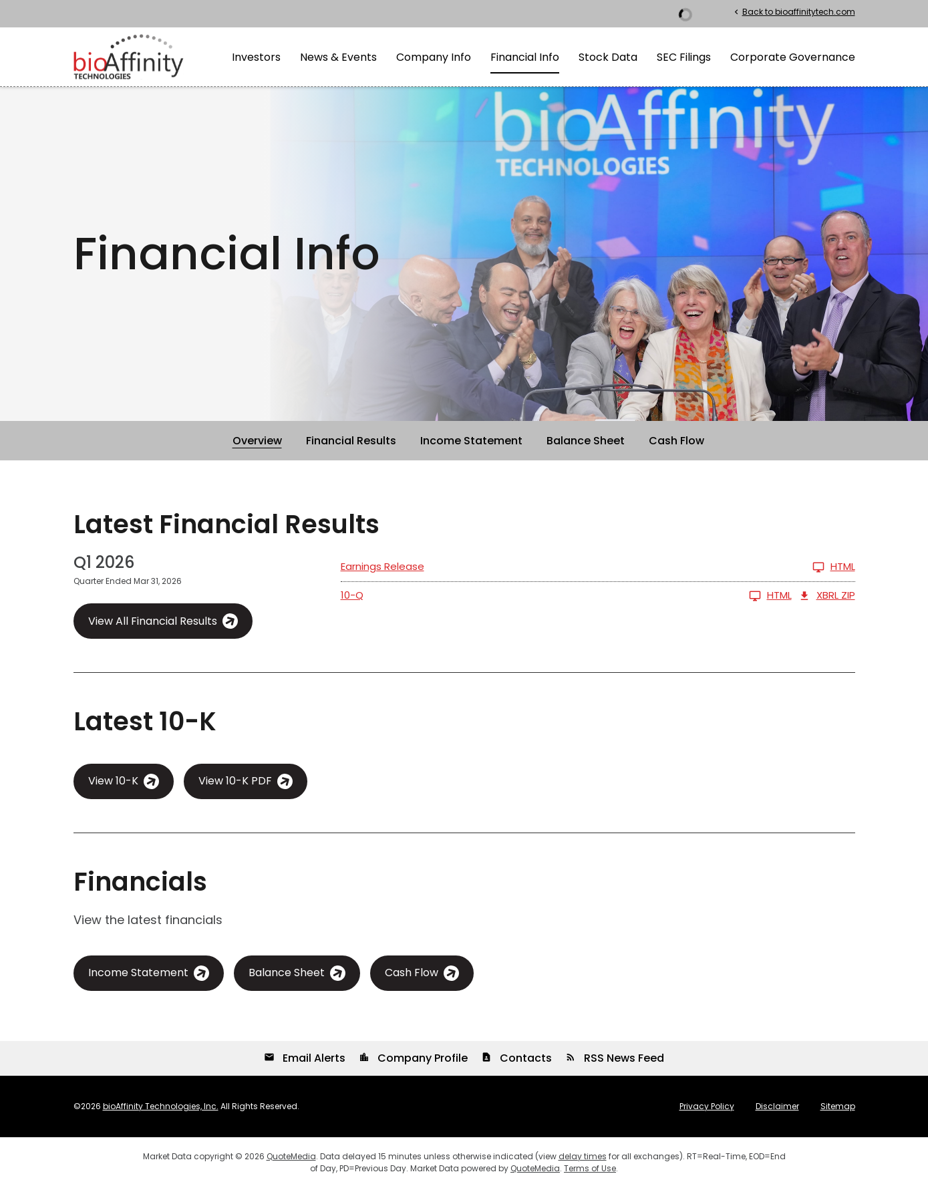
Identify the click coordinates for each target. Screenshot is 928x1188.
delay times (583, 1156)
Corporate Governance (792, 57)
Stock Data (608, 57)
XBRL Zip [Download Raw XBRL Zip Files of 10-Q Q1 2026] (826, 596)
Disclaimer (777, 1106)
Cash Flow (676, 440)
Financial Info (524, 57)
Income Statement (471, 440)
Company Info (433, 57)
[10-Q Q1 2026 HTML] (566, 596)
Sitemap (837, 1106)
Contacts (516, 1058)
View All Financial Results (152, 621)
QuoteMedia (291, 1156)
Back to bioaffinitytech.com (793, 11)
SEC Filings (684, 57)
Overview (257, 440)
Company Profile (413, 1058)
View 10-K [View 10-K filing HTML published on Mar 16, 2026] (113, 780)
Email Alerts (304, 1058)
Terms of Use (590, 1168)
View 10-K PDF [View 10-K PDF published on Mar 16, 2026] (235, 780)
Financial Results (351, 440)
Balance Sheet (586, 440)
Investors (256, 57)
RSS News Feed (614, 1058)
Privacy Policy (706, 1106)
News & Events (338, 57)
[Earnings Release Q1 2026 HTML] (598, 567)
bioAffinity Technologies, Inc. (160, 1106)
